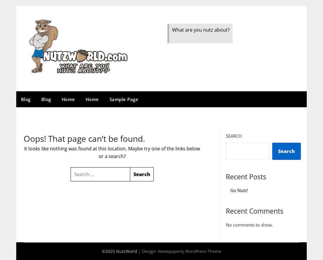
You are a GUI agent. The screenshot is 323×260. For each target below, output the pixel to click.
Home (68, 99)
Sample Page (124, 99)
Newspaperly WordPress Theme (189, 251)
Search (234, 136)
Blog (26, 99)
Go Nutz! (239, 190)
